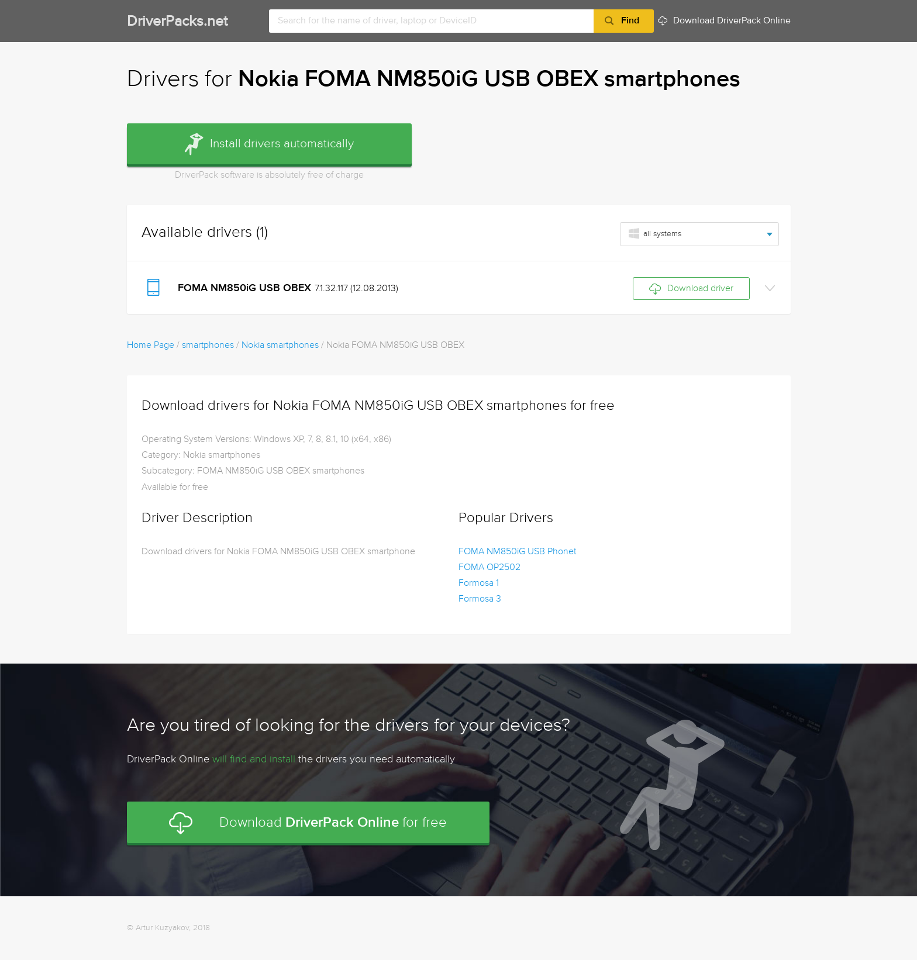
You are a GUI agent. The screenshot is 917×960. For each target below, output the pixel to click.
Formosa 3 (479, 599)
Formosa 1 (478, 583)
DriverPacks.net (177, 22)
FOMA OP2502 (489, 567)
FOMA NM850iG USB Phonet (517, 552)
